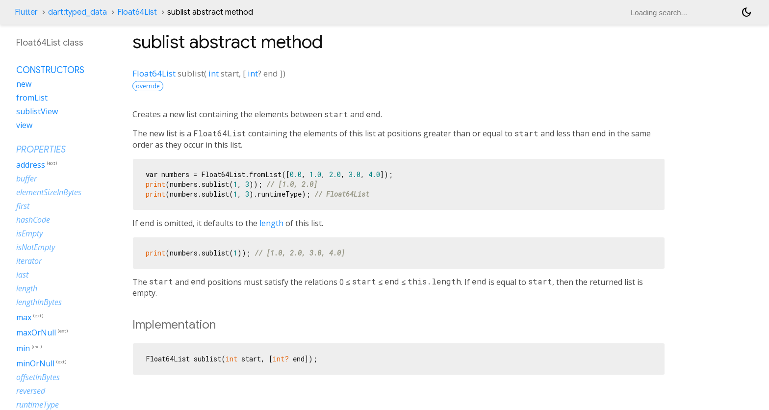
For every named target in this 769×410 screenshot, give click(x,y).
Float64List (137, 12)
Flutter (26, 12)
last (22, 274)
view (24, 125)
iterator (29, 261)
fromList (32, 97)
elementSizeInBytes (48, 192)
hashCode (33, 219)
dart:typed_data (77, 12)
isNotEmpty (35, 247)
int (213, 73)
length (271, 223)
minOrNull (35, 363)
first (22, 206)
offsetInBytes (38, 377)
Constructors (50, 70)
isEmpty (29, 233)
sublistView (37, 111)
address (30, 164)
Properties (41, 149)
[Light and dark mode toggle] (746, 12)
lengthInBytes (39, 302)
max (23, 317)
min (23, 348)
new (23, 83)
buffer (26, 178)
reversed (30, 390)
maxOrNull (36, 333)
